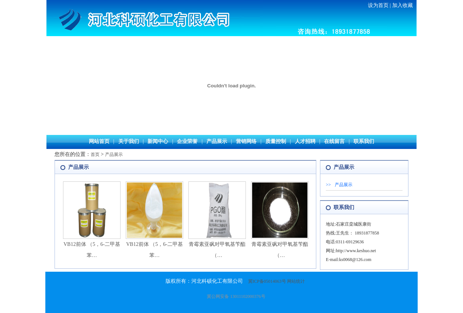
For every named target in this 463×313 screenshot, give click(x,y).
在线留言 (334, 141)
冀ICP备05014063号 (267, 281)
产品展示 (216, 141)
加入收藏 (402, 5)
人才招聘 (305, 141)
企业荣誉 (187, 141)
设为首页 (378, 5)
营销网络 (246, 141)
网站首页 (99, 141)
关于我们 (128, 141)
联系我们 (364, 141)
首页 (95, 154)
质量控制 (275, 141)
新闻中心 (157, 141)
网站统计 (296, 281)
